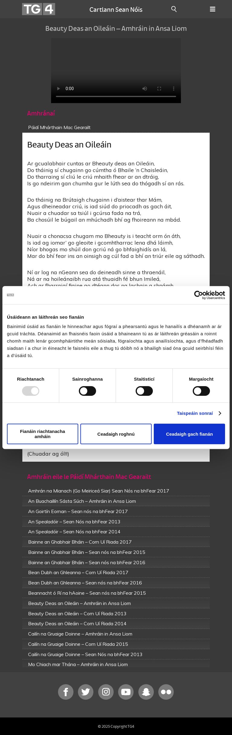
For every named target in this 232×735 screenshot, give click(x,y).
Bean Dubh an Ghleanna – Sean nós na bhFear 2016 (85, 583)
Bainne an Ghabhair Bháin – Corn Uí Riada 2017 (80, 542)
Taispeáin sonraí (195, 413)
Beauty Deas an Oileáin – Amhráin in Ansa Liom (79, 603)
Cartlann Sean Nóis (116, 9)
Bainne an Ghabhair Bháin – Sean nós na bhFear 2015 (86, 552)
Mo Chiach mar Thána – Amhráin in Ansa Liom (78, 664)
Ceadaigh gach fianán (189, 434)
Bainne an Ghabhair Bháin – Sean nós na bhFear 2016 (86, 562)
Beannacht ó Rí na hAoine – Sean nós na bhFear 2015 (87, 593)
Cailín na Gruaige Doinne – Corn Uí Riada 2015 (78, 644)
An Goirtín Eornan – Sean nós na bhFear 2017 (78, 511)
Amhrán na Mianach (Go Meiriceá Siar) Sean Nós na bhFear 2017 (98, 491)
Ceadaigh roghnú (115, 434)
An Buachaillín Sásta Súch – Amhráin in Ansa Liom (82, 501)
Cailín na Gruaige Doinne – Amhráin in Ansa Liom (80, 634)
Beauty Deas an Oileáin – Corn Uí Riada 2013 (77, 613)
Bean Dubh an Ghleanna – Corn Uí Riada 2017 (78, 572)
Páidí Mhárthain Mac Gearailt (59, 127)
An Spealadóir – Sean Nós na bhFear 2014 (74, 531)
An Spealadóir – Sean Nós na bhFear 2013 (74, 522)
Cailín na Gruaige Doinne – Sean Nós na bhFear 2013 (85, 654)
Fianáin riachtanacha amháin (42, 434)
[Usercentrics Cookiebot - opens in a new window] (198, 295)
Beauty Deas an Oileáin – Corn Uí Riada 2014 (77, 623)
